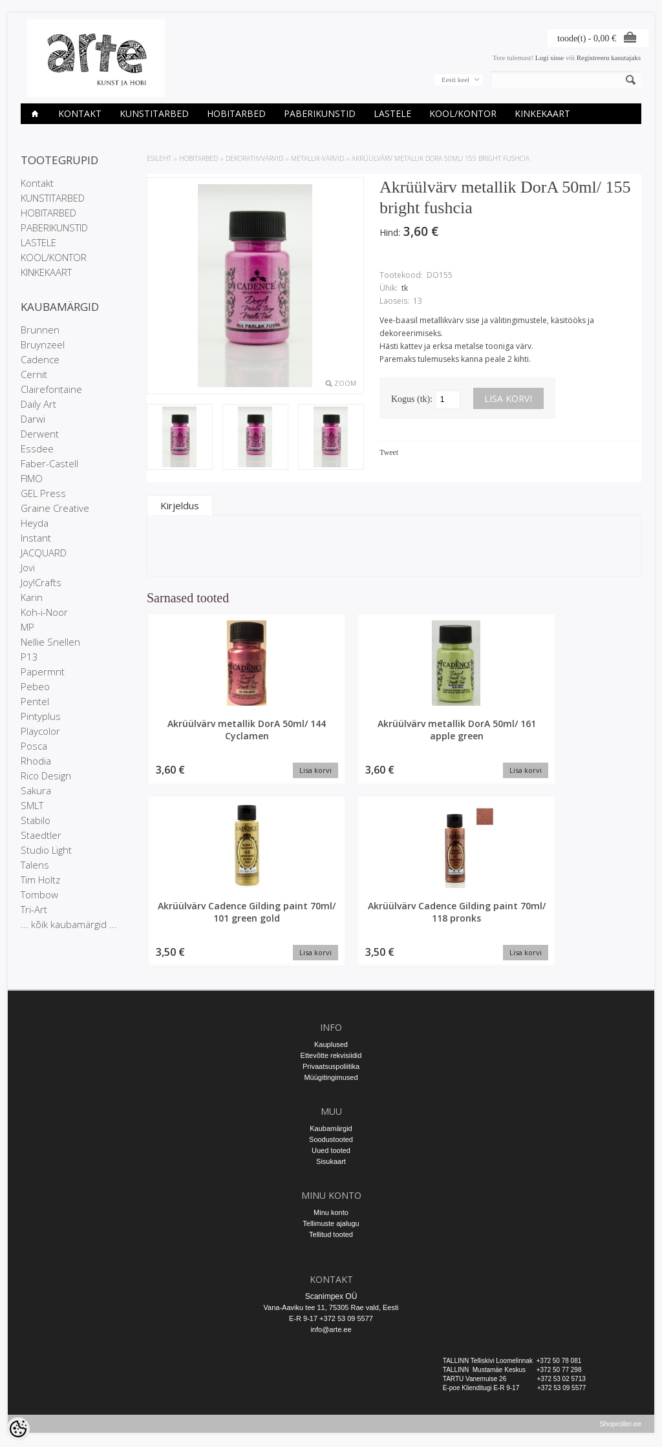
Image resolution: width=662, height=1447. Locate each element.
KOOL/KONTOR (462, 113)
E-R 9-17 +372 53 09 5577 (331, 1314)
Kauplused (331, 1040)
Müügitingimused (331, 1073)
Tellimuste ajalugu (331, 1219)
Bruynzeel (43, 344)
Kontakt (79, 113)
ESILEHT (159, 158)
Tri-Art (34, 909)
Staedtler (41, 835)
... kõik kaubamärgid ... (69, 924)
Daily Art (38, 403)
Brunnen (40, 329)
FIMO (32, 478)
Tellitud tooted (331, 1230)
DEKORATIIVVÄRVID (254, 158)
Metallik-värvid (317, 158)
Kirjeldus (179, 505)
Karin (32, 597)
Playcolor (40, 730)
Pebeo (35, 686)
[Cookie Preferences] (18, 1429)
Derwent (40, 433)
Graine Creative (55, 508)
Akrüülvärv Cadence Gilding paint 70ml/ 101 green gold (457, 735)
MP (27, 626)
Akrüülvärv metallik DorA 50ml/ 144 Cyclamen (205, 735)
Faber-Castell (49, 463)
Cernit (34, 374)
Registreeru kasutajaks (609, 57)
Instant (36, 537)
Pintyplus (41, 716)
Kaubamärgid (331, 1124)
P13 (29, 656)
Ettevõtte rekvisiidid (331, 1051)
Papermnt (43, 671)
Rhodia (36, 760)
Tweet (388, 452)
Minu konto (331, 1208)
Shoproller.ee (620, 1425)
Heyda (34, 522)
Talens (35, 864)
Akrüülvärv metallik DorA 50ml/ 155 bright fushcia (440, 158)
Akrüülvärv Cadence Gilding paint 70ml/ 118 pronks (583, 735)
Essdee (37, 448)
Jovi (28, 567)
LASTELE (392, 113)
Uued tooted (331, 1146)
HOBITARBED (236, 113)
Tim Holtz (40, 879)
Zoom (345, 383)
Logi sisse (549, 57)
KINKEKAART (542, 113)
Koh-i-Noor (44, 612)
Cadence (40, 359)
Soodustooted (331, 1135)
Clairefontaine (51, 389)
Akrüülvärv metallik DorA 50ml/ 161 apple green (331, 735)
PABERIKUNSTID (320, 113)
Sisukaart (331, 1157)
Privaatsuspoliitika (331, 1062)
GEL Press (43, 493)
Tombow (39, 894)
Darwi (33, 418)
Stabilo (35, 820)
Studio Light (46, 849)
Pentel (35, 701)
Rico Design (46, 775)
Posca (34, 745)
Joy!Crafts (41, 582)
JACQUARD (44, 552)
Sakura (36, 790)
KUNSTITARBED (154, 113)
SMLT (32, 805)
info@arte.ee (330, 1325)
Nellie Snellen (50, 641)
